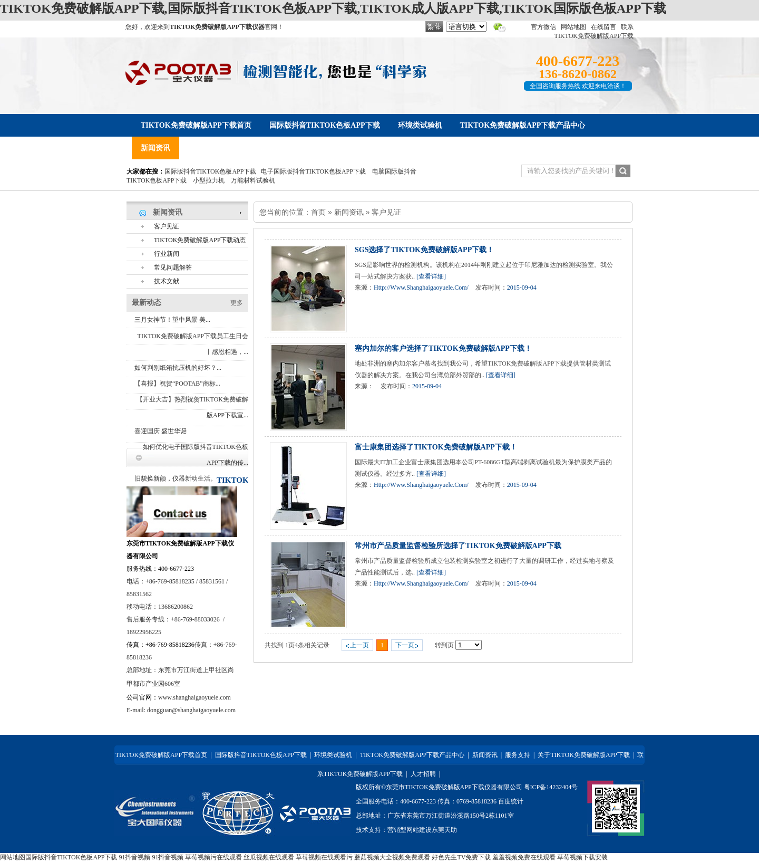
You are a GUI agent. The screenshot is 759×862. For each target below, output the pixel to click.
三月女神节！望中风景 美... (172, 319)
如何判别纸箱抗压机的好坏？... (177, 367)
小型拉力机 (209, 180)
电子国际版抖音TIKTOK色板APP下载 (313, 171)
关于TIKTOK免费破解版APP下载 (583, 755)
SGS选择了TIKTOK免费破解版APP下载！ (424, 250)
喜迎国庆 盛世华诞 (160, 431)
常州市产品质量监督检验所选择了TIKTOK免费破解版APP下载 (458, 546)
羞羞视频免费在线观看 (524, 857)
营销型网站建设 (409, 830)
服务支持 (517, 755)
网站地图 (573, 27)
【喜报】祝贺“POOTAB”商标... (177, 383)
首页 (318, 212)
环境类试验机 (333, 755)
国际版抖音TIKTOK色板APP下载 (210, 171)
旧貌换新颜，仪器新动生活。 (175, 478)
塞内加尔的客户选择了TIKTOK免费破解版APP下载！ (443, 348)
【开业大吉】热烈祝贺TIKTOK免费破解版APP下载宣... (192, 407)
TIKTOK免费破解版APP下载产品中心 (412, 755)
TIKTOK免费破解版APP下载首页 (161, 755)
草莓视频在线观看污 (324, 857)
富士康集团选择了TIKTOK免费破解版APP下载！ (436, 447)
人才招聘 (423, 774)
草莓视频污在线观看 (213, 857)
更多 (236, 303)
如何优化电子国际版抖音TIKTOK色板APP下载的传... (195, 454)
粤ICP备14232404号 (551, 787)
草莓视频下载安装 (582, 857)
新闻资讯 (349, 212)
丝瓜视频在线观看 (269, 857)
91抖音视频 (134, 857)
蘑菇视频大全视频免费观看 (392, 857)
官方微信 (543, 27)
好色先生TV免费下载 (461, 857)
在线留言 (603, 27)
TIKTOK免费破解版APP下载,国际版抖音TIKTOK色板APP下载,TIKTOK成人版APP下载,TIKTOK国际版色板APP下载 (333, 8)
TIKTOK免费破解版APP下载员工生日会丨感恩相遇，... (193, 344)
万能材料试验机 (253, 180)
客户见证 (386, 212)
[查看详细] (431, 276)
